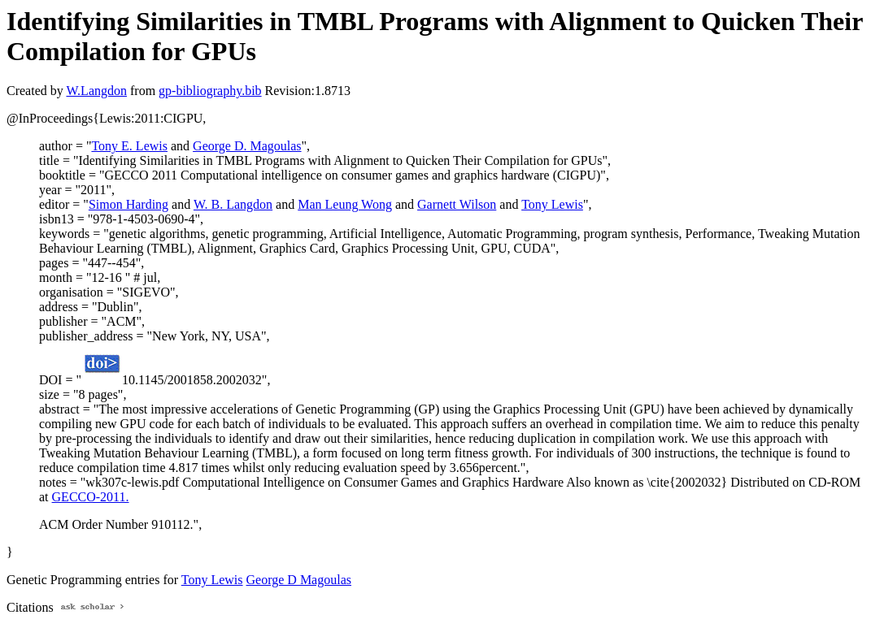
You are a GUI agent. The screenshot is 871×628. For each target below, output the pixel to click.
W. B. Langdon (233, 204)
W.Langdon (96, 90)
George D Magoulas (298, 580)
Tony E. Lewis (129, 146)
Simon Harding (128, 204)
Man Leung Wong (345, 204)
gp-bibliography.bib (210, 90)
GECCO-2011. (90, 497)
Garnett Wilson (456, 204)
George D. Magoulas (247, 146)
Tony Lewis (552, 204)
